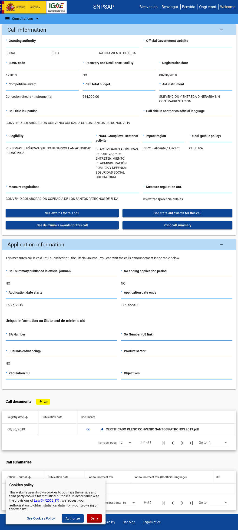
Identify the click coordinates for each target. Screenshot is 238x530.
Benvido (188, 7)
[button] (119, 29)
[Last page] (191, 442)
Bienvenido (148, 7)
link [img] (88, 429)
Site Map (129, 522)
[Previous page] (172, 442)
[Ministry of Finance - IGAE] (35, 7)
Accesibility (107, 522)
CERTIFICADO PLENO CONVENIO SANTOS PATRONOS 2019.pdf (149, 429)
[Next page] (182, 442)
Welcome (227, 7)
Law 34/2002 (46, 500)
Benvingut (170, 7)
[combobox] (125, 442)
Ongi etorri (207, 7)
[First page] (163, 442)
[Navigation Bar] (22, 18)
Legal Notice (152, 522)
